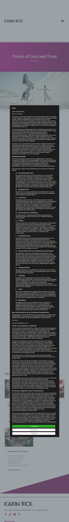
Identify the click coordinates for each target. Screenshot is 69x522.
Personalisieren (34, 430)
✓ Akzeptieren (34, 426)
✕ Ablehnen (34, 433)
